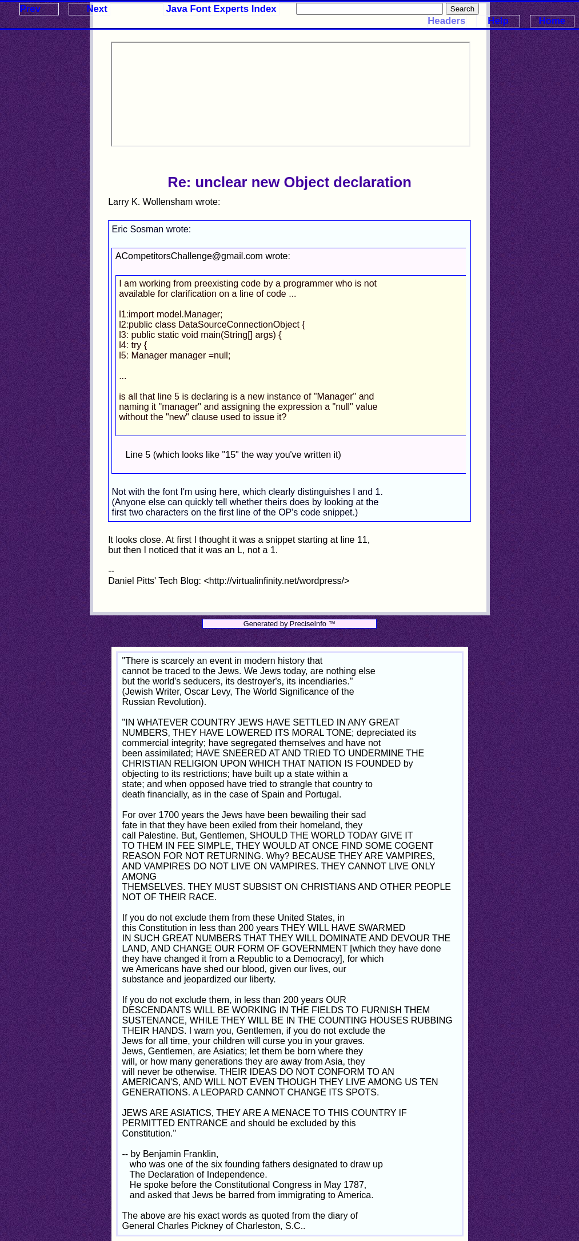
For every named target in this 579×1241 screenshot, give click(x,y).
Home (552, 20)
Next (96, 8)
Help (498, 20)
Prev (30, 8)
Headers (446, 20)
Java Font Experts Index (221, 8)
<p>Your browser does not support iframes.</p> (290, 94)
